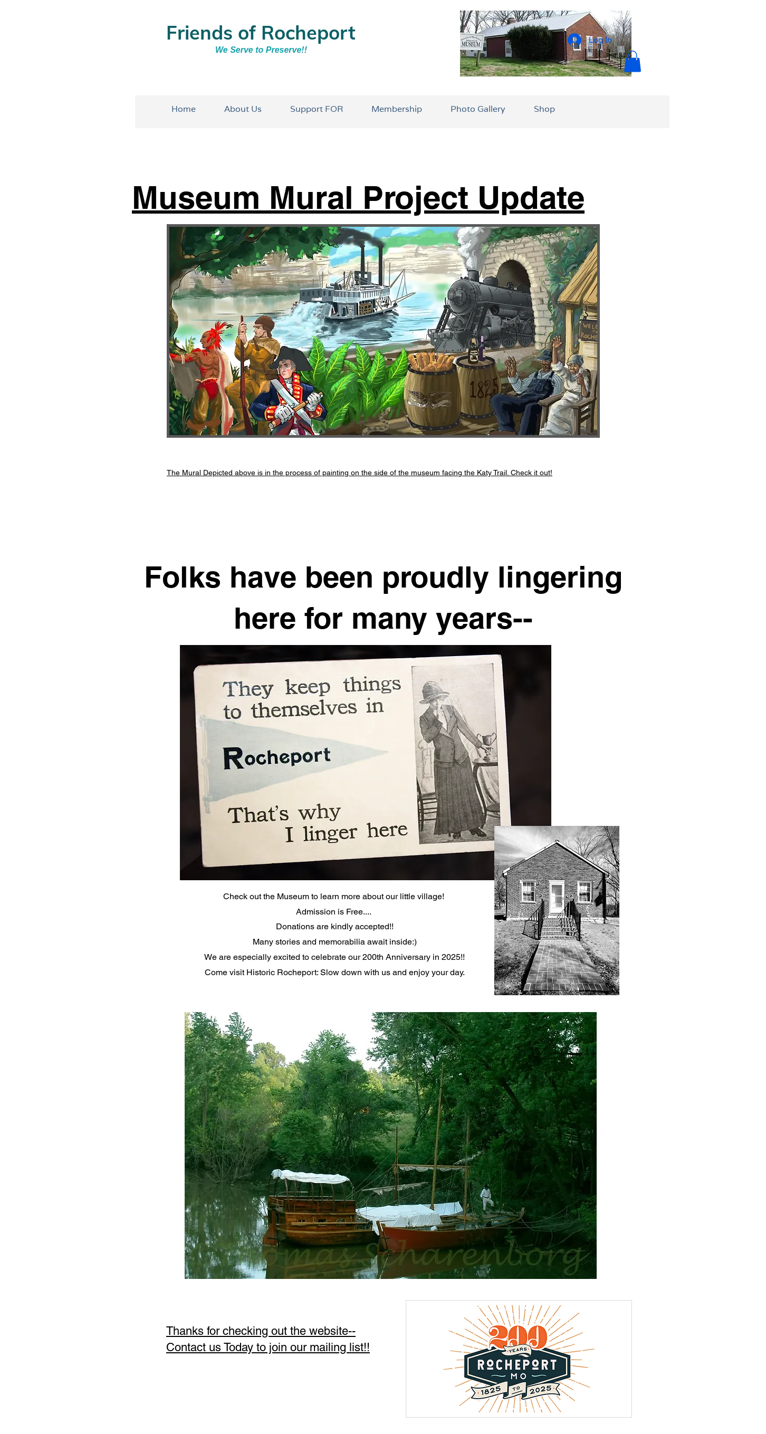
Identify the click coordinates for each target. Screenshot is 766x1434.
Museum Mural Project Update (358, 197)
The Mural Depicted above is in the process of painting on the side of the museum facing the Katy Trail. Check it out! (359, 472)
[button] (632, 61)
